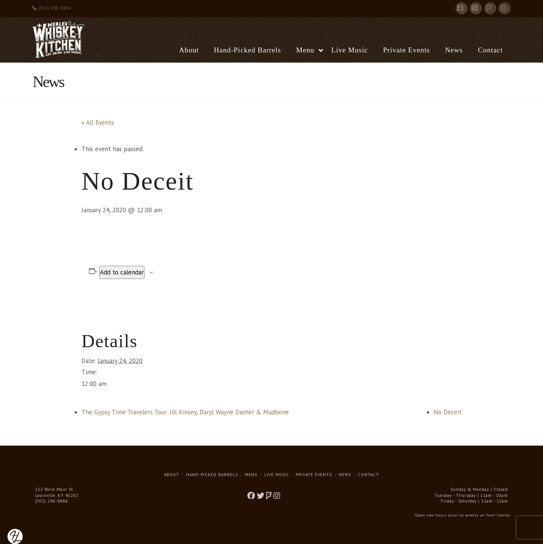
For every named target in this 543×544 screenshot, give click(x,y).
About (171, 474)
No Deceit (448, 412)
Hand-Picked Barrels (212, 474)
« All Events (97, 122)
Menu (251, 474)
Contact (368, 474)
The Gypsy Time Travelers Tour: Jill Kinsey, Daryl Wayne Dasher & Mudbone (185, 412)
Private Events (314, 474)
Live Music (276, 474)
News (345, 474)
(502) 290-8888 (51, 8)
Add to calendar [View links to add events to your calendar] (122, 272)
